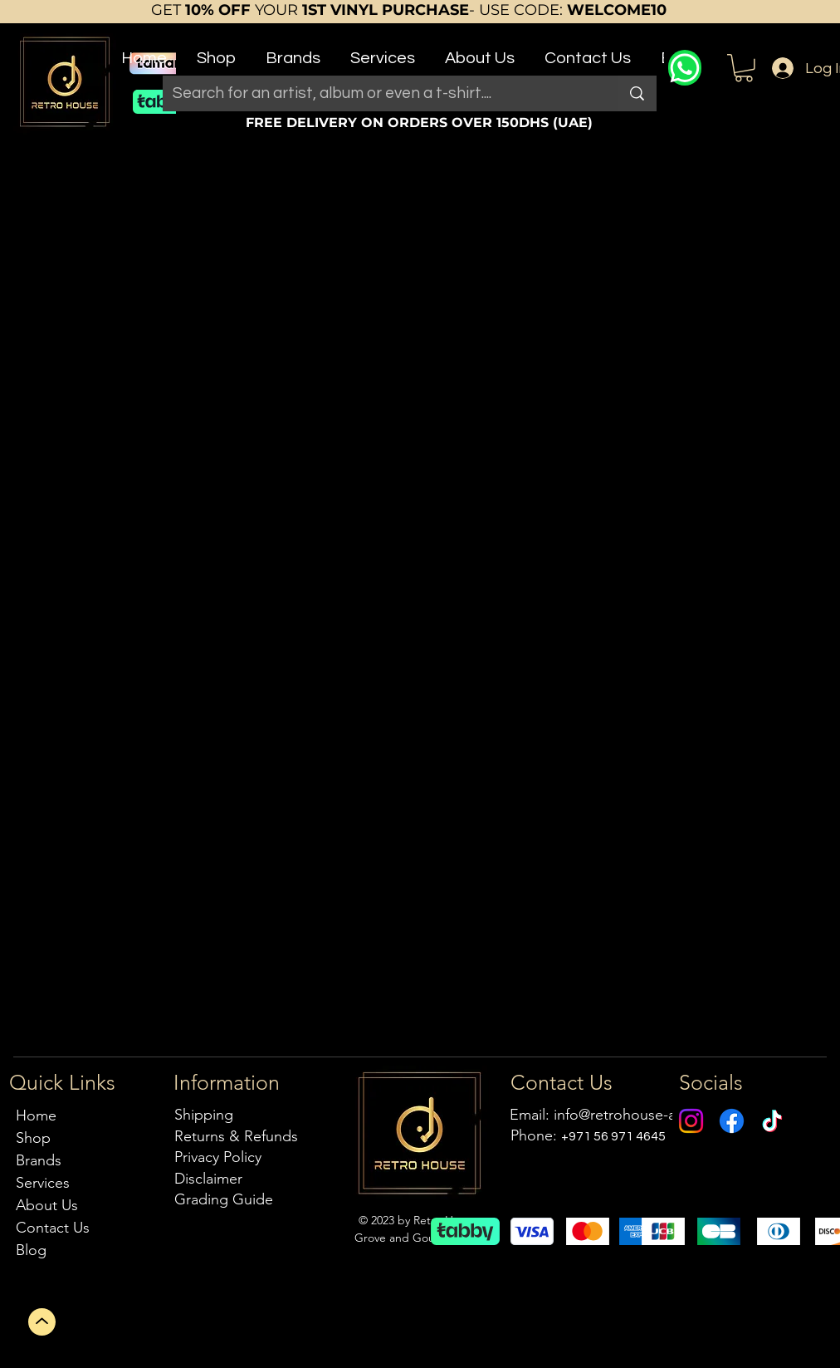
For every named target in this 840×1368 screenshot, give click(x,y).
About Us (47, 1205)
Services (43, 1183)
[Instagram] (691, 1121)
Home (36, 1115)
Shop (33, 1138)
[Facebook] (731, 1121)
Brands (38, 1160)
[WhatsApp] (684, 68)
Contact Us (53, 1227)
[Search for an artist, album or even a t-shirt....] (378, 93)
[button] (216, 51)
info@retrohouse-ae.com (635, 1115)
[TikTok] (772, 1121)
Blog (31, 1250)
